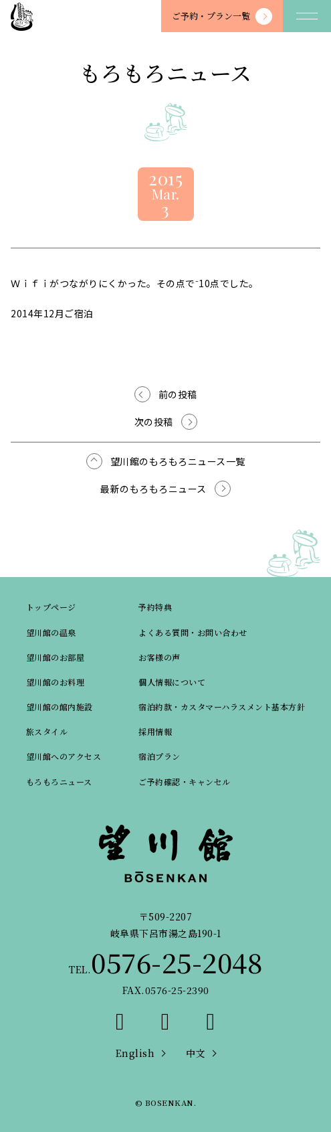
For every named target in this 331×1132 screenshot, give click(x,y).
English (135, 1053)
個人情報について (171, 682)
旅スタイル (47, 731)
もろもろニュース (59, 781)
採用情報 (155, 731)
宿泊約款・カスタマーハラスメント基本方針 (221, 706)
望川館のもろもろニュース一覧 (177, 461)
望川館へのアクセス (64, 756)
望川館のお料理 (55, 682)
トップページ (51, 607)
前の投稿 (177, 394)
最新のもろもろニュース (153, 488)
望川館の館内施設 (59, 706)
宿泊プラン (159, 756)
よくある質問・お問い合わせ (192, 632)
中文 (195, 1053)
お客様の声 (159, 657)
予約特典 (155, 607)
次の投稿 (153, 421)
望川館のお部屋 (55, 657)
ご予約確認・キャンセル (184, 781)
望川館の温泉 (51, 632)
